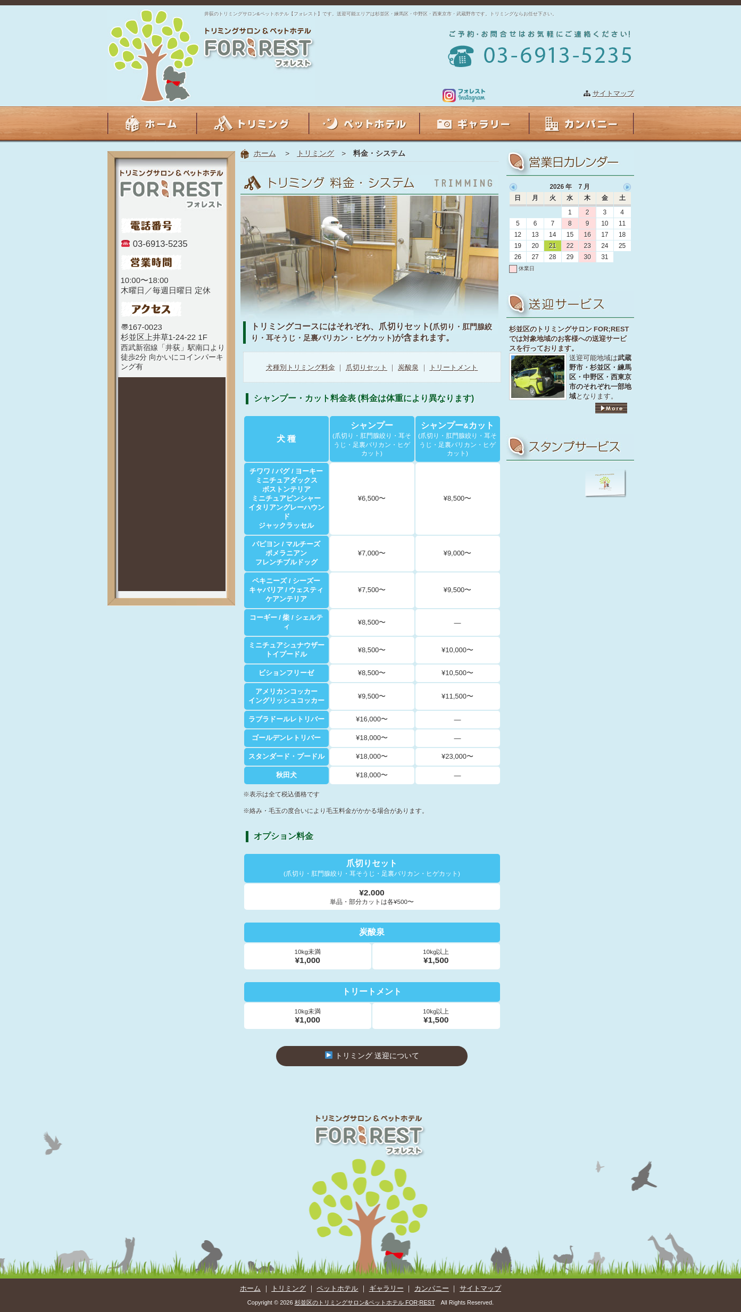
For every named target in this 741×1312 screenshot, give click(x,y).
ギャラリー (386, 1288)
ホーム (265, 153)
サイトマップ (613, 93)
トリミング (315, 153)
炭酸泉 (408, 367)
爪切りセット (366, 367)
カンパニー (431, 1288)
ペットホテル (337, 1288)
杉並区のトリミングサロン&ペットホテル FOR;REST (365, 1302)
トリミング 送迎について (372, 1055)
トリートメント (453, 367)
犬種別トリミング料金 (300, 367)
